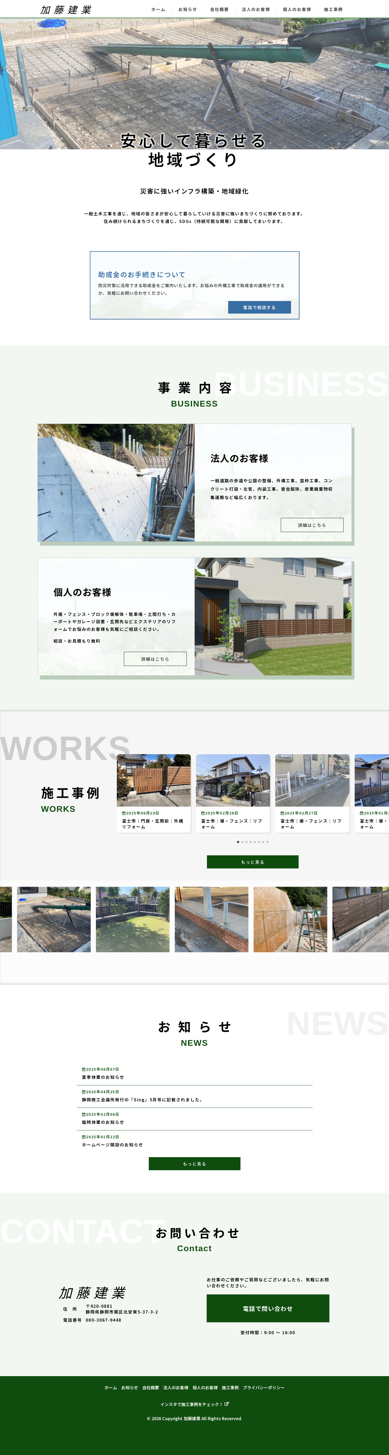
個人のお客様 (297, 9)
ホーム (158, 9)
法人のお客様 (256, 9)
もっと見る (253, 862)
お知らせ (187, 9)
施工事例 (333, 9)
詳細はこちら (312, 525)
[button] (238, 842)
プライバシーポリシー (264, 1387)
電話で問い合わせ (268, 1308)
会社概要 (219, 9)
